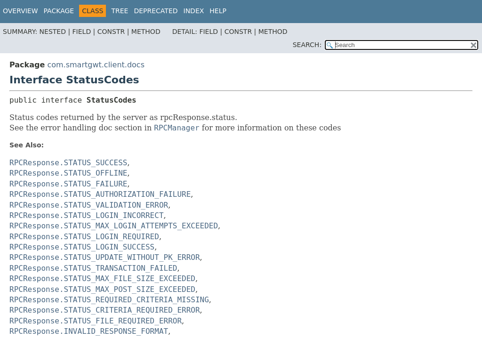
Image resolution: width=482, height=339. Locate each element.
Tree (119, 11)
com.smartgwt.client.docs (96, 64)
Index (194, 11)
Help (217, 11)
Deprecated (155, 11)
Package (59, 11)
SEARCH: (307, 44)
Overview (20, 11)
